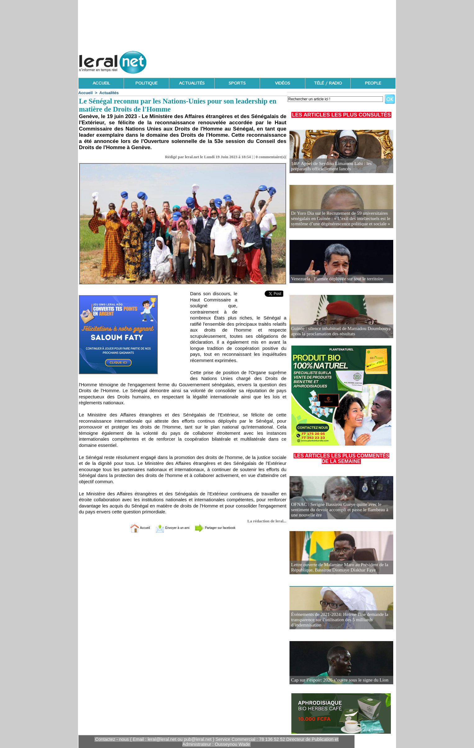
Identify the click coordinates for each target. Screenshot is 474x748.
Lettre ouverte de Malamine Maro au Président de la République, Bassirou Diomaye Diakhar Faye (336, 567)
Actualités (109, 92)
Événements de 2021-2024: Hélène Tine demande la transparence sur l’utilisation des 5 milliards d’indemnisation (336, 620)
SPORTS (237, 83)
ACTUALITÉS (192, 83)
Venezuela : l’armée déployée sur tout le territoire (334, 279)
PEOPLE (373, 83)
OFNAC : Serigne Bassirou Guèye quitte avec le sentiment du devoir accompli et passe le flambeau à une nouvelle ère (340, 510)
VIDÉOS (282, 83)
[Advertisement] (283, 61)
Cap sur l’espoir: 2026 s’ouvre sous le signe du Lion (336, 680)
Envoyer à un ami (167, 527)
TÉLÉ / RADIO (328, 83)
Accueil (85, 92)
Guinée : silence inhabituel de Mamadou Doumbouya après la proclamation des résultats (337, 331)
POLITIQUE (146, 83)
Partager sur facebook (224, 527)
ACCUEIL (101, 83)
